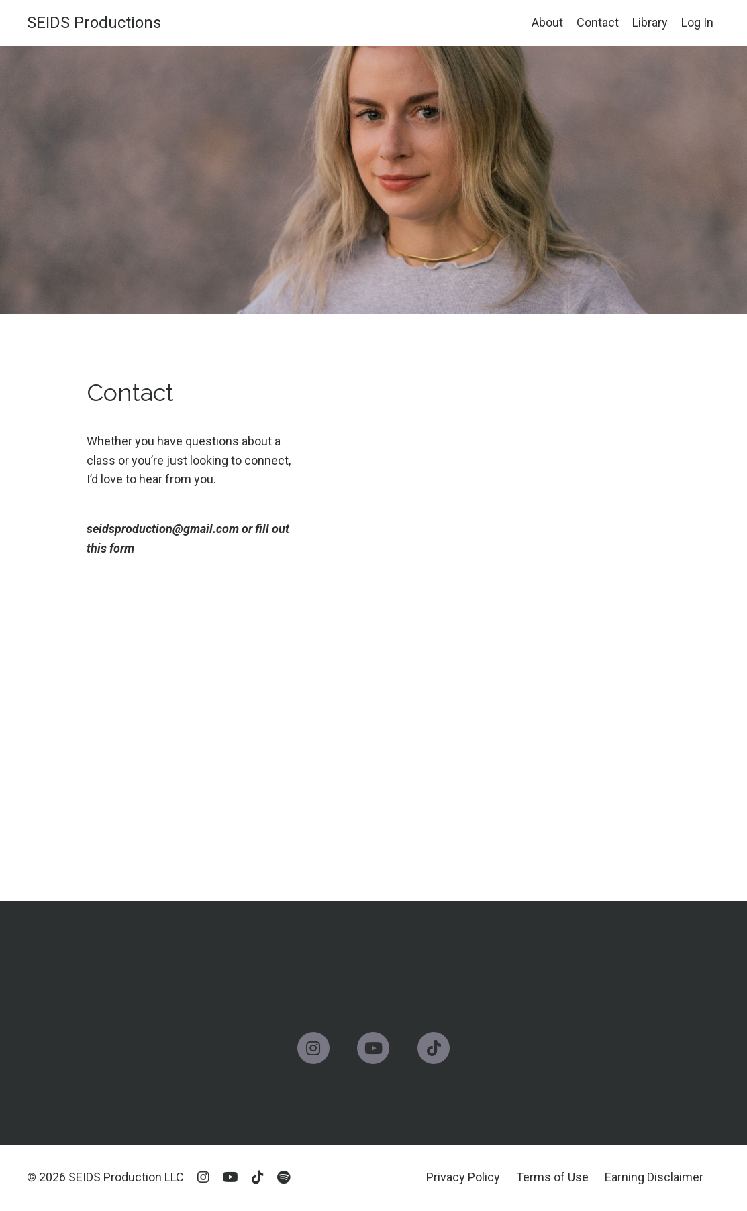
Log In (697, 22)
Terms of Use (552, 1177)
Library (650, 22)
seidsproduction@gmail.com (163, 529)
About (547, 22)
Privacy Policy (463, 1177)
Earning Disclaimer (654, 1177)
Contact (598, 22)
